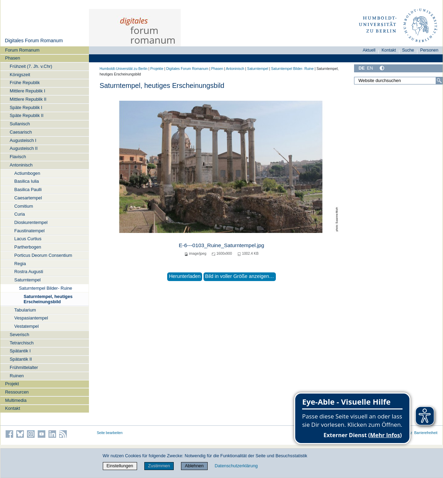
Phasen (12, 58)
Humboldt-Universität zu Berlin (123, 69)
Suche (408, 50)
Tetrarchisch (22, 342)
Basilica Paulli (28, 189)
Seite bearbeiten (110, 433)
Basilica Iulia (26, 181)
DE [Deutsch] (362, 68)
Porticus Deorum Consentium (43, 255)
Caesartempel (28, 197)
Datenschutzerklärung (236, 465)
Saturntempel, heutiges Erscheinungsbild (48, 299)
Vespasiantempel (31, 318)
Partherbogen (27, 247)
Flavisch (18, 156)
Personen (429, 50)
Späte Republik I (26, 107)
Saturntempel (27, 279)
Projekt (12, 383)
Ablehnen (194, 465)
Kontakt (12, 408)
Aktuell (369, 50)
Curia (19, 214)
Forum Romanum (22, 50)
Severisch (19, 334)
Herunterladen (184, 276)
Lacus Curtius (27, 238)
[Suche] (439, 80)
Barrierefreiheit (425, 433)
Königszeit (20, 74)
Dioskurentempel (30, 222)
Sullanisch (20, 123)
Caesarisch (21, 132)
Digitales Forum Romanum (34, 40)
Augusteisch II (23, 148)
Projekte (156, 69)
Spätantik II (21, 359)
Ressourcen (17, 392)
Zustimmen (159, 465)
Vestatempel (26, 326)
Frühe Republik (25, 82)
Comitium (23, 206)
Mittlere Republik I (27, 90)
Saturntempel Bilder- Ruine (45, 288)
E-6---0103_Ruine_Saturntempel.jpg (221, 245)
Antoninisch (21, 165)
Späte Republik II (26, 115)
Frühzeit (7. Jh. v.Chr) (31, 66)
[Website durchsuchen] (398, 80)
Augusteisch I (23, 140)
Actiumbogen (27, 173)
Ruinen (17, 375)
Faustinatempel (29, 230)
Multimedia (16, 400)
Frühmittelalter (24, 367)
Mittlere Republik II (28, 99)
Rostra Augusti (28, 271)
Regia (20, 263)
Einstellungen (120, 465)
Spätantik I (20, 350)
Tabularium (25, 310)
